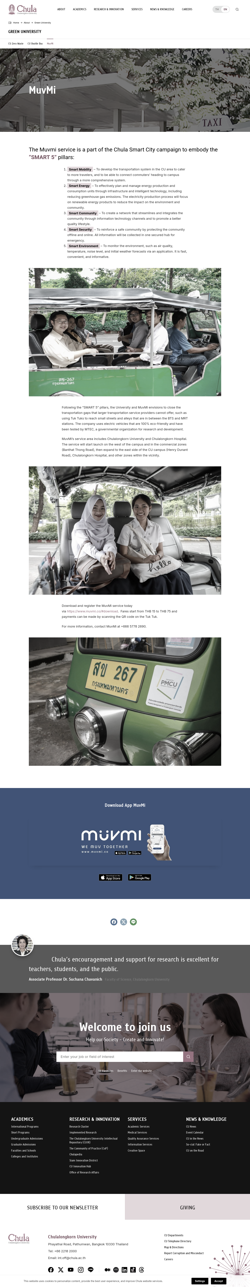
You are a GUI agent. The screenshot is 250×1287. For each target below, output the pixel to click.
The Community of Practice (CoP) (88, 1149)
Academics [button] (79, 9)
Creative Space (136, 1151)
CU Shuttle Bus (35, 44)
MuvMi (50, 44)
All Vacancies (105, 1071)
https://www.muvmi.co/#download (92, 611)
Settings (200, 1281)
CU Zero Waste (15, 44)
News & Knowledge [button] (162, 9)
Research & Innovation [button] (109, 9)
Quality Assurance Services (143, 1139)
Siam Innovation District (83, 1161)
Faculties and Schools (23, 1151)
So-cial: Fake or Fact (198, 1145)
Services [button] (137, 9)
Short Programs (20, 1133)
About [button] (61, 9)
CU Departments (173, 1236)
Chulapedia (75, 1155)
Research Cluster (79, 1127)
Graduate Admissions (23, 1145)
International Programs (25, 1127)
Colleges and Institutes (24, 1157)
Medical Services (137, 1133)
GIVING (187, 1207)
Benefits (122, 1071)
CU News (191, 1127)
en (225, 9)
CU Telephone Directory (177, 1241)
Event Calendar (195, 1133)
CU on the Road (195, 1151)
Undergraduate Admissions (27, 1139)
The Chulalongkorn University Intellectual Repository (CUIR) (93, 1141)
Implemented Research (83, 1133)
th (217, 9)
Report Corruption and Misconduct (184, 1253)
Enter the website (141, 1071)
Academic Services (138, 1127)
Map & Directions (174, 1247)
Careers (187, 9)
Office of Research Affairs (84, 1173)
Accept (218, 1281)
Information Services (140, 1145)
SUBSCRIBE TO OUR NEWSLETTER (62, 1207)
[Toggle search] (237, 9)
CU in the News (194, 1139)
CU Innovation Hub (80, 1167)
